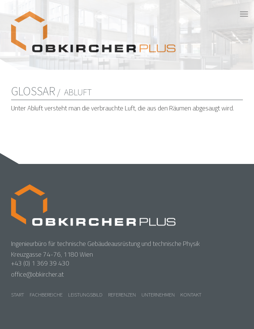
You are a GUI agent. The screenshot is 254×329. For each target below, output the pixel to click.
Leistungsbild (85, 294)
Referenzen (122, 294)
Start (17, 294)
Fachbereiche (46, 294)
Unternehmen (158, 294)
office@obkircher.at (37, 274)
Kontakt (190, 294)
